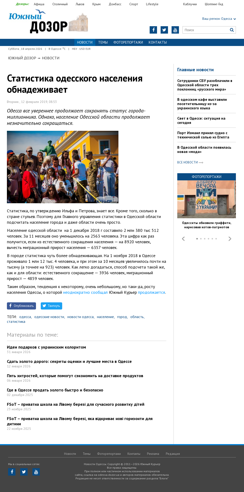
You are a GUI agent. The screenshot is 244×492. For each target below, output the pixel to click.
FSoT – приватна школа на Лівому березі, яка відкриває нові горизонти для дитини (79, 421)
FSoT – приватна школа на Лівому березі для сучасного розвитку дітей (75, 404)
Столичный (60, 4)
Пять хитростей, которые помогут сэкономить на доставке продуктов (75, 375)
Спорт (133, 4)
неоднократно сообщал (85, 292)
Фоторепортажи (128, 42)
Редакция (173, 453)
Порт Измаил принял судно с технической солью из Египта (203, 134)
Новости (50, 58)
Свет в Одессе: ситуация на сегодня (201, 120)
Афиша (39, 4)
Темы (103, 42)
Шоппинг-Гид (214, 4)
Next (230, 238)
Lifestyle (152, 4)
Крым (96, 4)
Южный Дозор (22, 58)
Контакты (158, 42)
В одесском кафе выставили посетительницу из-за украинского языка (202, 103)
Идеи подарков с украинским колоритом (46, 347)
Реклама (153, 453)
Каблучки (190, 4)
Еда (173, 4)
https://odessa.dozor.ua (48, 22)
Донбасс (115, 4)
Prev (183, 238)
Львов (80, 4)
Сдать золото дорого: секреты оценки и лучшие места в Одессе (69, 361)
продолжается (151, 292)
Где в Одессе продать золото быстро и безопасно (55, 390)
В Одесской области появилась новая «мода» (204, 149)
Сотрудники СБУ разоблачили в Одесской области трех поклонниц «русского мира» (204, 84)
